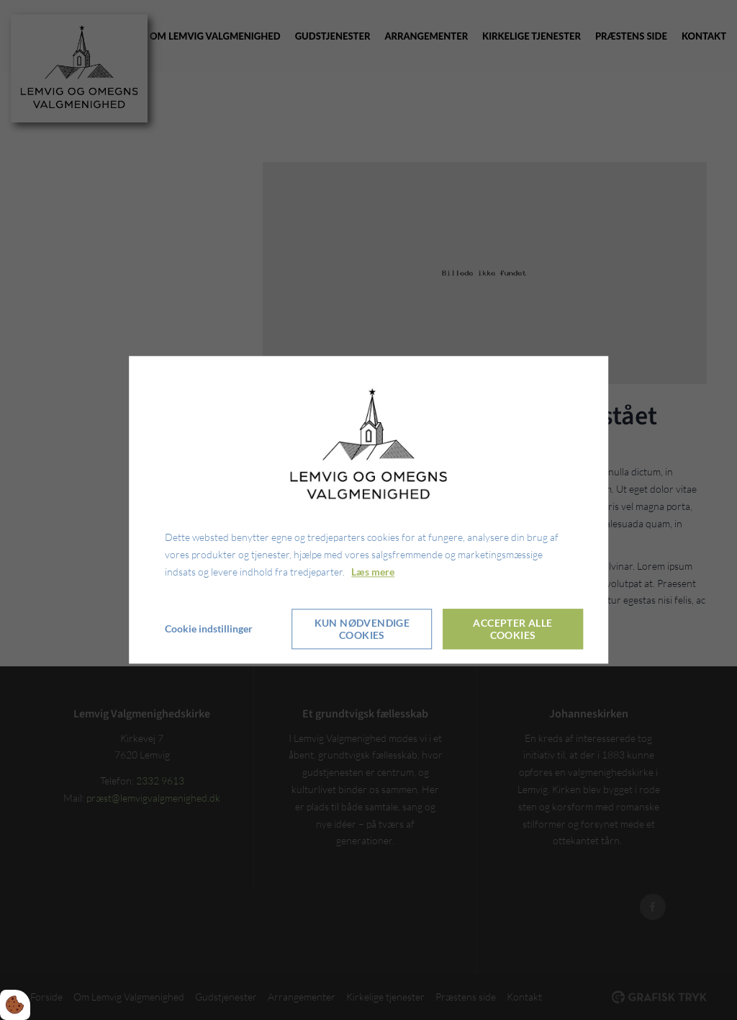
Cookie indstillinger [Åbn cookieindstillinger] (209, 629)
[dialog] (368, 509)
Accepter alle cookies (512, 629)
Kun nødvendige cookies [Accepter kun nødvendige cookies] (362, 629)
